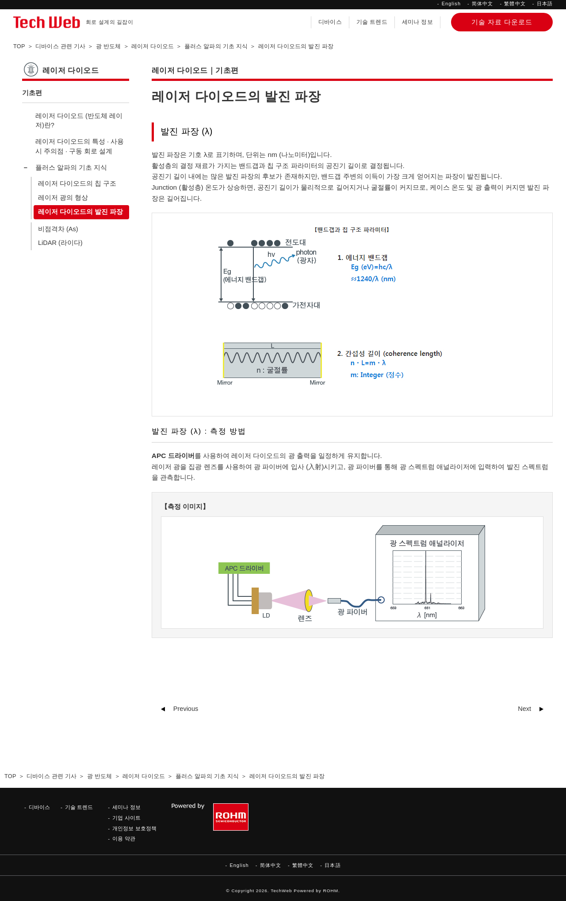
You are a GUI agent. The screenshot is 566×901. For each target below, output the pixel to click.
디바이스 (330, 22)
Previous (185, 708)
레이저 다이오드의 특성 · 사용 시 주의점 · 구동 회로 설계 (79, 146)
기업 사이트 (126, 818)
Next (524, 708)
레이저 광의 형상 (63, 197)
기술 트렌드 (371, 22)
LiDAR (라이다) (60, 242)
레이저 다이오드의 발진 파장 (80, 211)
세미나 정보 (417, 22)
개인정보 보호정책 (134, 828)
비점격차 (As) (58, 229)
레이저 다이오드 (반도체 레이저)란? (78, 120)
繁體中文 (514, 3)
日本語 (545, 3)
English (451, 3)
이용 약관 (123, 838)
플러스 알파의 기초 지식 (71, 167)
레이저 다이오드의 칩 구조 (77, 183)
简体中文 (482, 3)
